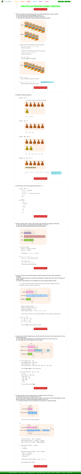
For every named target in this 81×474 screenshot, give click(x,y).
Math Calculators (22, 472)
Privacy (63, 472)
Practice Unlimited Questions (40, 9)
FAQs (53, 472)
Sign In (61, 1)
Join (67, 1)
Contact (48, 472)
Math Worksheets (13, 472)
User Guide (69, 472)
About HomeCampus (41, 472)
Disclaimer (58, 472)
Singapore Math (31, 472)
